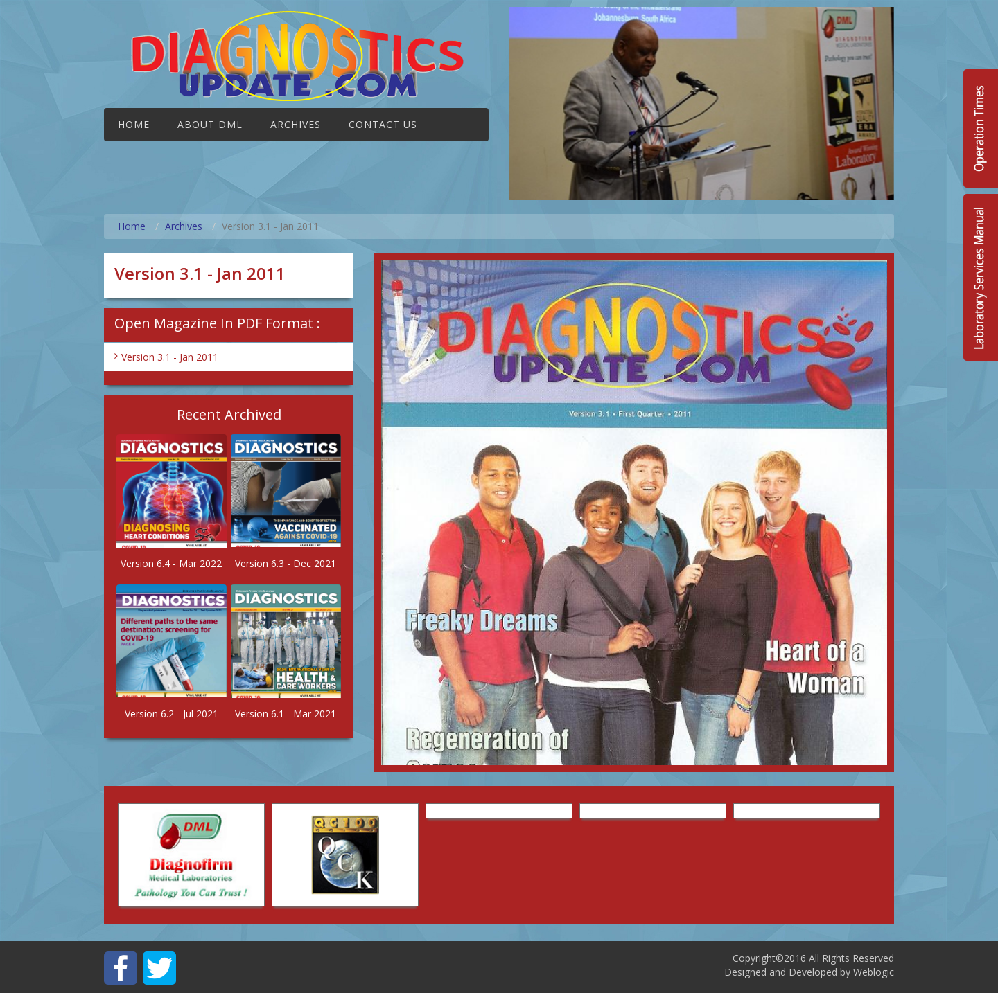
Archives (295, 124)
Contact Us (383, 124)
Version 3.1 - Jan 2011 (169, 357)
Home (134, 124)
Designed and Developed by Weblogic (809, 971)
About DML (210, 124)
